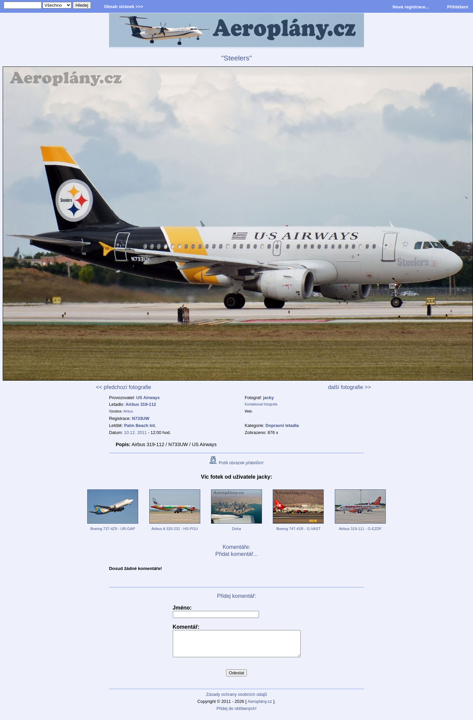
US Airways (148, 397)
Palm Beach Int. (140, 425)
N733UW (140, 418)
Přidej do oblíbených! (236, 713)
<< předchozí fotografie (123, 387)
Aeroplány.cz (260, 706)
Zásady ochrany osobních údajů (236, 699)
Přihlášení (457, 6)
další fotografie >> (349, 387)
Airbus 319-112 (140, 404)
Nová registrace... (410, 6)
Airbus (128, 411)
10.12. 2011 (135, 432)
